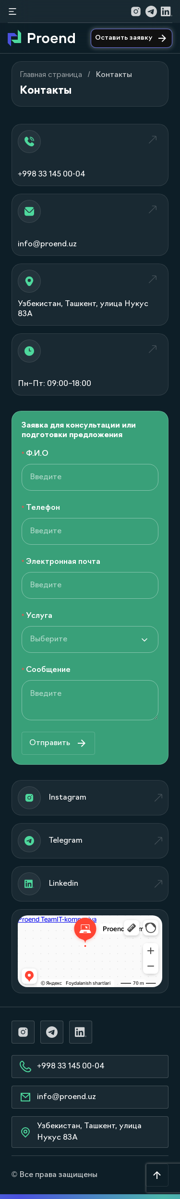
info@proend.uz (58, 1097)
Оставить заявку (131, 38)
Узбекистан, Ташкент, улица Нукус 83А (81, 1132)
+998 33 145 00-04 (62, 1066)
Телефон (43, 508)
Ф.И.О (37, 454)
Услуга (39, 616)
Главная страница (51, 75)
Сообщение (48, 670)
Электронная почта (63, 562)
